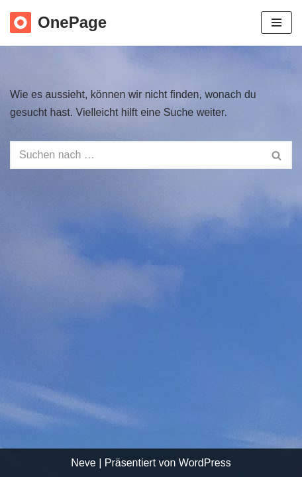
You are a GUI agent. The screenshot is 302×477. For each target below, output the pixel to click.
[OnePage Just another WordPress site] (58, 22)
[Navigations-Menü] (276, 22)
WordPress (205, 462)
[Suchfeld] (136, 155)
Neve (83, 462)
